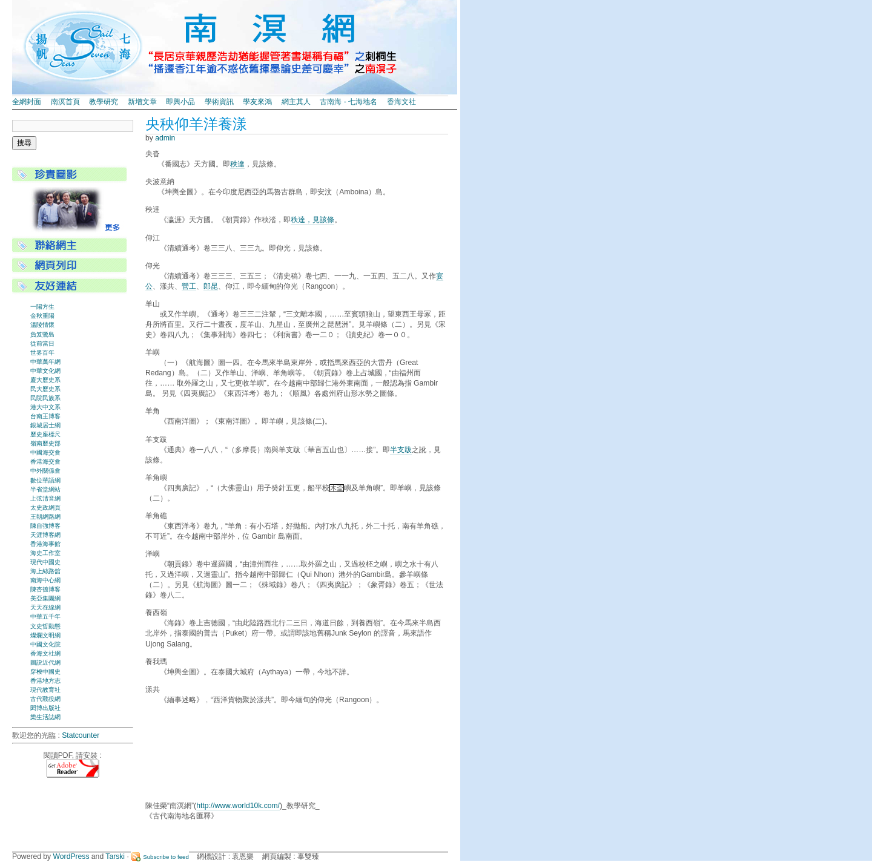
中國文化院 (45, 644)
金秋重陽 (42, 315)
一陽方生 (42, 306)
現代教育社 (45, 689)
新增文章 (142, 101)
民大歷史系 (45, 389)
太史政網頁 (45, 507)
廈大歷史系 (45, 379)
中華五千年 (45, 616)
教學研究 (103, 101)
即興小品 (180, 101)
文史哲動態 (45, 626)
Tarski (115, 856)
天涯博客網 (45, 534)
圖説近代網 (45, 662)
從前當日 (42, 343)
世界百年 (42, 352)
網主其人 (296, 101)
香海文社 (401, 101)
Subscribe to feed (166, 856)
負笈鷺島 (42, 334)
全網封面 (26, 101)
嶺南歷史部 (45, 443)
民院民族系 (45, 398)
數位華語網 (45, 480)
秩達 (237, 164)
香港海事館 (45, 544)
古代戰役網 (45, 698)
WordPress (71, 856)
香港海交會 (45, 461)
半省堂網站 (45, 489)
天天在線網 (45, 607)
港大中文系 (45, 407)
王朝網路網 (45, 516)
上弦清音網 (45, 498)
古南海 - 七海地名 (348, 101)
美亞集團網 (45, 598)
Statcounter (80, 735)
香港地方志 (45, 680)
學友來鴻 (257, 101)
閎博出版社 (45, 708)
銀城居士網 (45, 425)
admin (165, 138)
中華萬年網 (45, 361)
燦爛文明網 (45, 635)
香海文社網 (45, 653)
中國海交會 (45, 452)
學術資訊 (219, 101)
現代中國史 (45, 562)
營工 (189, 286)
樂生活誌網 (45, 717)
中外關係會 (45, 470)
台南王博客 (45, 416)
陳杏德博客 (45, 589)
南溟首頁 (65, 101)
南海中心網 (45, 580)
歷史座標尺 (45, 434)
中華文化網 (45, 370)
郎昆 (210, 286)
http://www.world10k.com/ (238, 805)
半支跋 (401, 450)
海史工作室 (45, 553)
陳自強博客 (45, 525)
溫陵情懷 (42, 324)
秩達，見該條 (312, 219)
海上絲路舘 (45, 571)
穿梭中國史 (45, 671)
